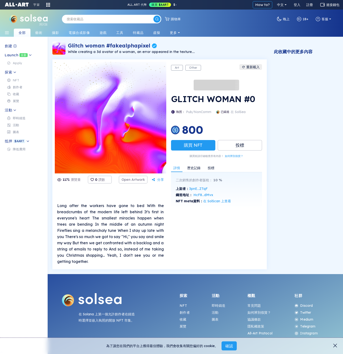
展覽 (183, 326)
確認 (229, 346)
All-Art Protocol (259, 333)
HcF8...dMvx (203, 195)
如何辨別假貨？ (234, 156)
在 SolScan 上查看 (217, 201)
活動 (215, 312)
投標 (240, 145)
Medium (303, 319)
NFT (183, 305)
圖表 (215, 319)
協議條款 (254, 319)
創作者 (185, 312)
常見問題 (254, 305)
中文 (280, 5)
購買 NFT (193, 145)
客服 (322, 19)
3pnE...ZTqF (198, 189)
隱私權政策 (255, 326)
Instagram (306, 333)
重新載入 (251, 67)
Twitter (302, 312)
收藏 (183, 319)
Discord (303, 305)
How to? (262, 4)
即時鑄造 (218, 305)
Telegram (304, 326)
